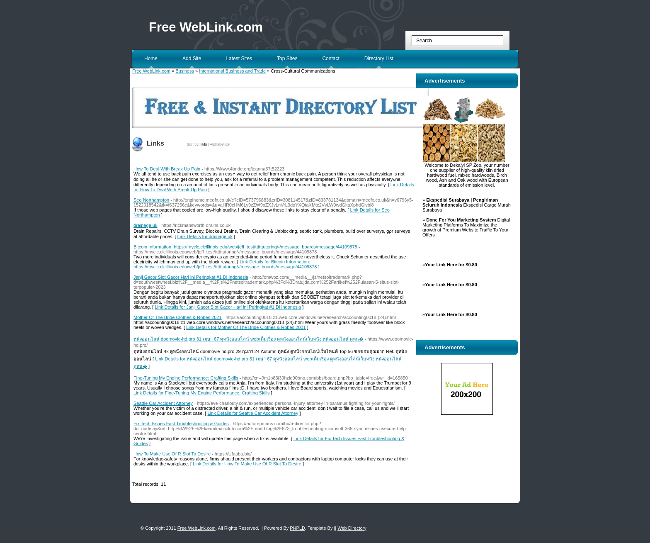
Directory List (378, 58)
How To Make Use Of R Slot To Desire (172, 453)
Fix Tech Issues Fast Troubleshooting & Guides (181, 423)
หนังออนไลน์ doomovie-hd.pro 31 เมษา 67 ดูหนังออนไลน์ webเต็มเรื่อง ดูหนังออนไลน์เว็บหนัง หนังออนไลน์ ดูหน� (248, 338)
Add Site (191, 58)
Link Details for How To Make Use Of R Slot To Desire (247, 463)
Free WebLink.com (206, 27)
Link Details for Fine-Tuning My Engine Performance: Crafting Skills (201, 392)
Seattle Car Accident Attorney (163, 403)
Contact (330, 58)
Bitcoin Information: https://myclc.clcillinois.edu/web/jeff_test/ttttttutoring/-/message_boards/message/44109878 (245, 246)
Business (184, 70)
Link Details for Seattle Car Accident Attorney (253, 413)
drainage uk (145, 225)
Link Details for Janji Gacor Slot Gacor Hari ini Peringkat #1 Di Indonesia (228, 306)
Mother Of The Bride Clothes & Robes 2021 (177, 317)
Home (151, 58)
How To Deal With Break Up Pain (166, 168)
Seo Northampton (151, 199)
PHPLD (297, 528)
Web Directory (351, 528)
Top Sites (287, 58)
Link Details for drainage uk (205, 236)
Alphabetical (220, 144)
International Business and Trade (232, 70)
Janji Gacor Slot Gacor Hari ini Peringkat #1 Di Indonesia (190, 277)
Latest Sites (239, 58)
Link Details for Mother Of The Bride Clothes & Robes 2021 (246, 327)
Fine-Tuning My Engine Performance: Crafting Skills (185, 377)
